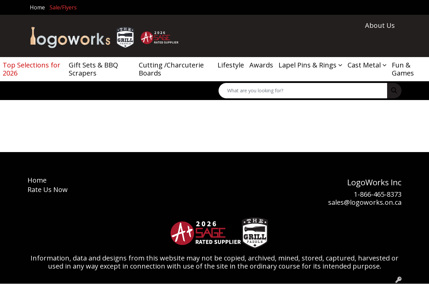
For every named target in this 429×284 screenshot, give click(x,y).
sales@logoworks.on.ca (365, 202)
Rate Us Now (47, 189)
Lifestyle (231, 64)
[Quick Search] (303, 90)
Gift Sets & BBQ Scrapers (93, 69)
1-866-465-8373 (378, 194)
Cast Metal (364, 64)
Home (37, 7)
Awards (261, 64)
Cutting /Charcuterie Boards (171, 69)
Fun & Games (403, 69)
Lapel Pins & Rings (307, 64)
